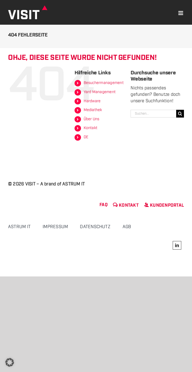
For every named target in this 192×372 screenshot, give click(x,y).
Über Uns (91, 119)
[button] (9, 362)
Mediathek (93, 110)
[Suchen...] (153, 114)
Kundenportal (164, 205)
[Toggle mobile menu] (181, 13)
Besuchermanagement (104, 83)
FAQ (103, 205)
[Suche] (180, 114)
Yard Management (100, 92)
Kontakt (91, 128)
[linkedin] (177, 245)
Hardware (92, 101)
